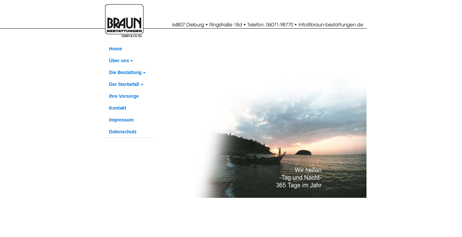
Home (115, 48)
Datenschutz (122, 131)
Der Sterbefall (124, 84)
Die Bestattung (125, 72)
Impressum (121, 119)
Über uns (119, 60)
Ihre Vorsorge (124, 96)
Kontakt (117, 108)
